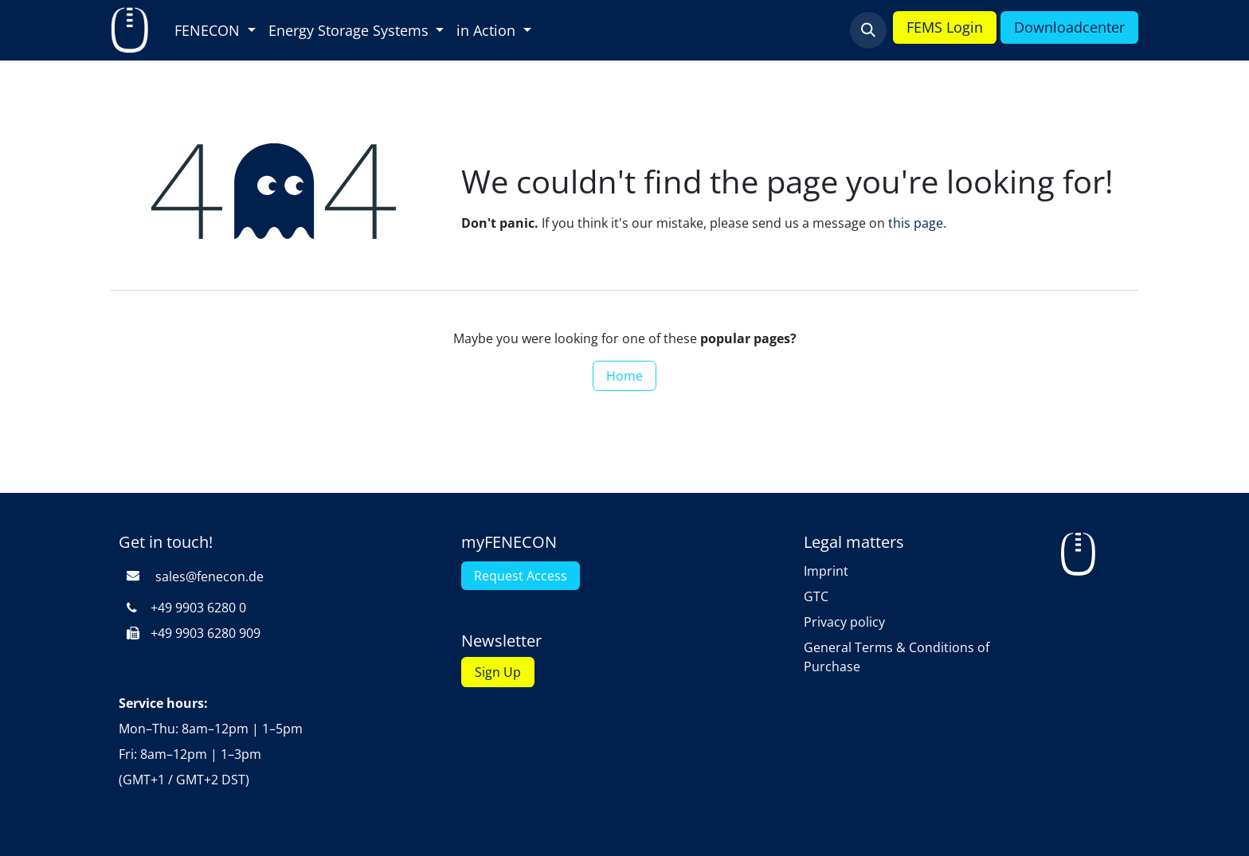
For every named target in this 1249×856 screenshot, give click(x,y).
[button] (868, 30)
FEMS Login (944, 27)
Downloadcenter (1069, 27)
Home (624, 376)
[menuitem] (215, 31)
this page (915, 223)
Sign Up (498, 672)
